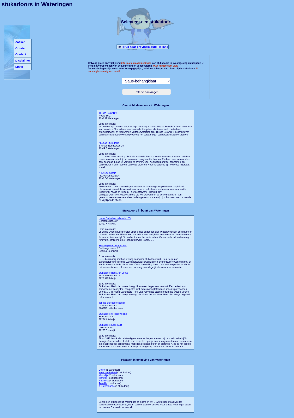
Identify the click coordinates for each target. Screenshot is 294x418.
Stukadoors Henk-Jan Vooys (113, 273)
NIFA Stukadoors (107, 173)
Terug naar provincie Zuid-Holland (144, 46)
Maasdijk (103, 375)
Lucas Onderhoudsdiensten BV (115, 218)
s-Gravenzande (107, 386)
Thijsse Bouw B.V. (108, 113)
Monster (103, 378)
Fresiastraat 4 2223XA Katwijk (113, 317)
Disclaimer (22, 60)
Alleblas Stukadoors (109, 143)
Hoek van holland (108, 372)
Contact (20, 54)
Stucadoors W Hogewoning (113, 314)
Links (19, 66)
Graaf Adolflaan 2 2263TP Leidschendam (112, 306)
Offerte (20, 48)
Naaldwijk (104, 380)
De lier (102, 369)
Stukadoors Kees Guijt (110, 325)
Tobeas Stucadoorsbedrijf (112, 303)
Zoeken (20, 42)
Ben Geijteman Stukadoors (112, 245)
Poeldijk (103, 383)
